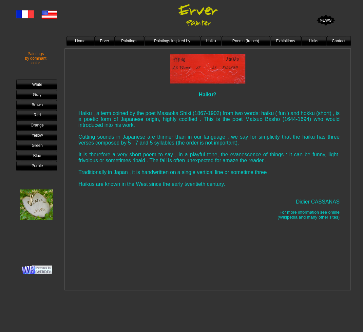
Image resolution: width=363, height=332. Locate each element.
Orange (37, 125)
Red (37, 115)
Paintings (129, 41)
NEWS (326, 20)
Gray (37, 94)
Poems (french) (245, 41)
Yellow (37, 135)
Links (313, 41)
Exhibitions (285, 41)
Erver (104, 41)
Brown (37, 105)
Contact (338, 41)
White (37, 84)
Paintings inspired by (172, 41)
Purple (37, 166)
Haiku (211, 41)
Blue (37, 155)
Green (37, 145)
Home (80, 41)
